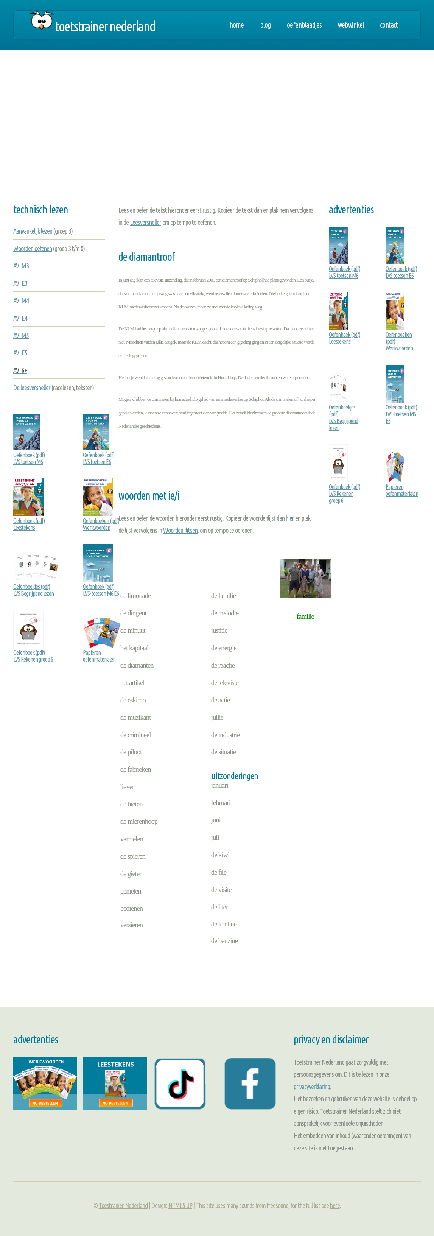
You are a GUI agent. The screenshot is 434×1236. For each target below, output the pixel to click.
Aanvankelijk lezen (32, 231)
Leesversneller (145, 222)
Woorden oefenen (32, 248)
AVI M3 (21, 265)
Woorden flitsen (180, 530)
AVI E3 (20, 283)
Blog (265, 25)
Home (236, 25)
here (335, 1205)
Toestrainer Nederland (123, 1205)
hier (290, 518)
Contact (389, 25)
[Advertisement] (217, 134)
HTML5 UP (180, 1205)
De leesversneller (31, 387)
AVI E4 (20, 318)
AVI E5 (20, 352)
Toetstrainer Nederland (105, 26)
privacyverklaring (312, 1086)
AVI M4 (21, 300)
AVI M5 (21, 335)
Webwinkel (351, 25)
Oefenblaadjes (304, 25)
